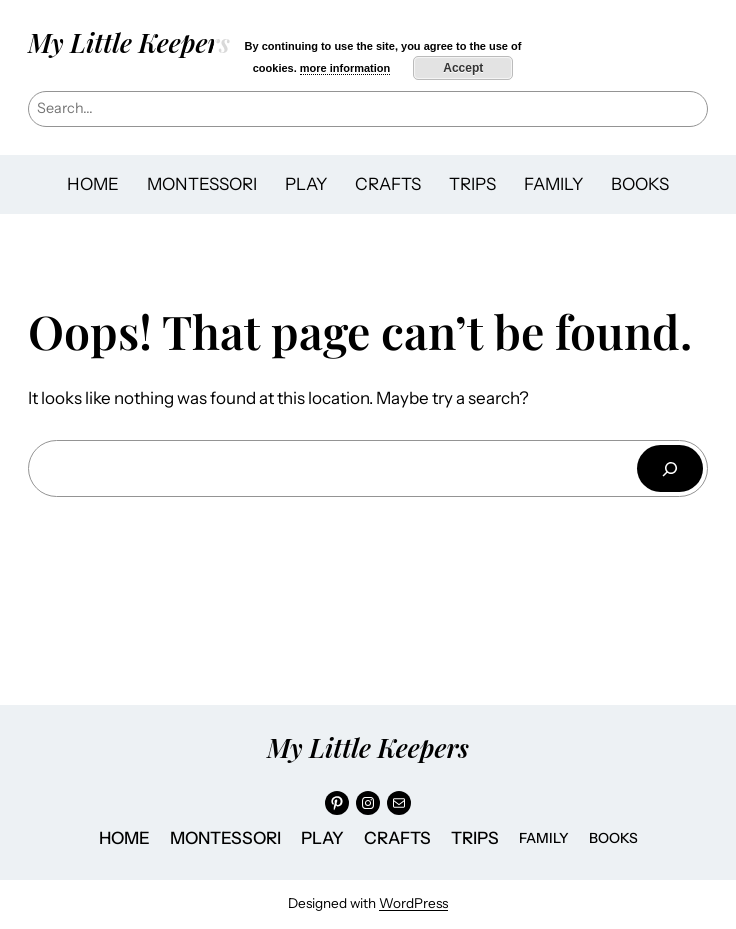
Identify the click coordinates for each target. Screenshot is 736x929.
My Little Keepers (129, 42)
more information (345, 68)
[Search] (670, 468)
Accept (463, 68)
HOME (93, 184)
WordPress (413, 903)
